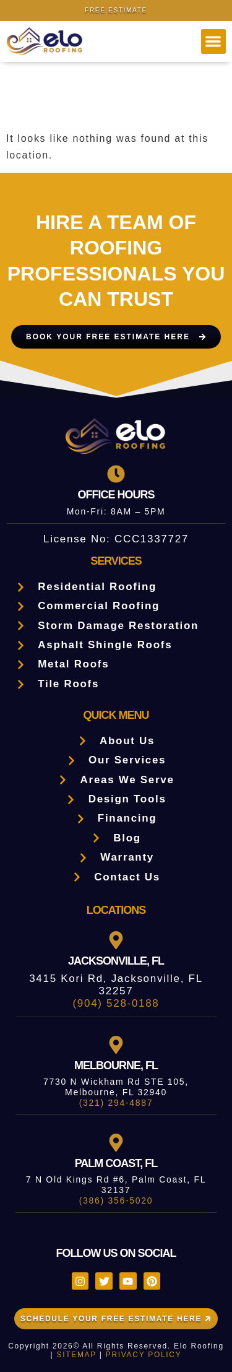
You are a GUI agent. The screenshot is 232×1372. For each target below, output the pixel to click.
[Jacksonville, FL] (116, 940)
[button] (213, 41)
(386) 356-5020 (116, 1200)
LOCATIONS (116, 910)
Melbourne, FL (116, 1065)
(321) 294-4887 (116, 1103)
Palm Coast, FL (116, 1163)
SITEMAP (76, 1354)
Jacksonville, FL (116, 961)
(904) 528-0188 (115, 1003)
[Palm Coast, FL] (116, 1143)
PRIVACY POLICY (144, 1354)
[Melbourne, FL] (116, 1045)
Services (116, 561)
